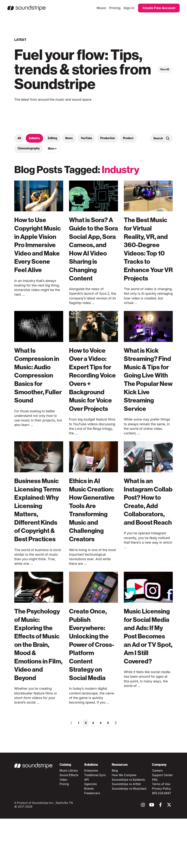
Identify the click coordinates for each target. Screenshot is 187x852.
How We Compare (124, 808)
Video (63, 813)
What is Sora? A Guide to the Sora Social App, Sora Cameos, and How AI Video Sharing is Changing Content (93, 253)
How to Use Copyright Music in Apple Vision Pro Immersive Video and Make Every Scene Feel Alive (36, 253)
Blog (115, 803)
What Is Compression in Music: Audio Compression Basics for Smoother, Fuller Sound (38, 383)
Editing (52, 138)
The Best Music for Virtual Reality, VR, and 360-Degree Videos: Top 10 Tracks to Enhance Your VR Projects (148, 249)
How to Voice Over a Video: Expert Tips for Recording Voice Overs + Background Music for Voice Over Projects (92, 387)
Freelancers (92, 826)
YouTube (86, 138)
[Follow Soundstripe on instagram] (143, 839)
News (69, 138)
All (19, 138)
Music (101, 8)
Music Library (69, 803)
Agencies (90, 817)
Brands (89, 822)
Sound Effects (69, 808)
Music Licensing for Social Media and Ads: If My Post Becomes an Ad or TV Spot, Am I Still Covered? (146, 665)
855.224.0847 (161, 826)
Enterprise (91, 803)
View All (164, 69)
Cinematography (29, 148)
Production (107, 138)
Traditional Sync (95, 808)
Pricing (115, 8)
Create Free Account (158, 8)
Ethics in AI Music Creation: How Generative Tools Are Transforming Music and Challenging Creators (93, 530)
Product (128, 138)
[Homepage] (26, 8)
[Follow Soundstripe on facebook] (160, 839)
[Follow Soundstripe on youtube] (151, 839)
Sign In (128, 8)
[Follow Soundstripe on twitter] (169, 839)
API (86, 813)
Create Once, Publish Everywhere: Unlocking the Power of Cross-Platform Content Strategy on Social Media (93, 669)
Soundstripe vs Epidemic (128, 813)
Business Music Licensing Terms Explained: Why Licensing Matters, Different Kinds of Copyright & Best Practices (38, 530)
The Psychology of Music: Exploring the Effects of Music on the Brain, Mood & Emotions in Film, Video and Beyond (38, 673)
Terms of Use (161, 817)
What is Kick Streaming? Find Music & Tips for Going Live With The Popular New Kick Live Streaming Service (145, 391)
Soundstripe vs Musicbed (129, 822)
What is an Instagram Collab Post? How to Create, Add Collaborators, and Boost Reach (147, 526)
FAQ (154, 813)
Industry (34, 138)
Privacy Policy (161, 822)
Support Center (162, 808)
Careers (157, 803)
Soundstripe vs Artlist (126, 817)
